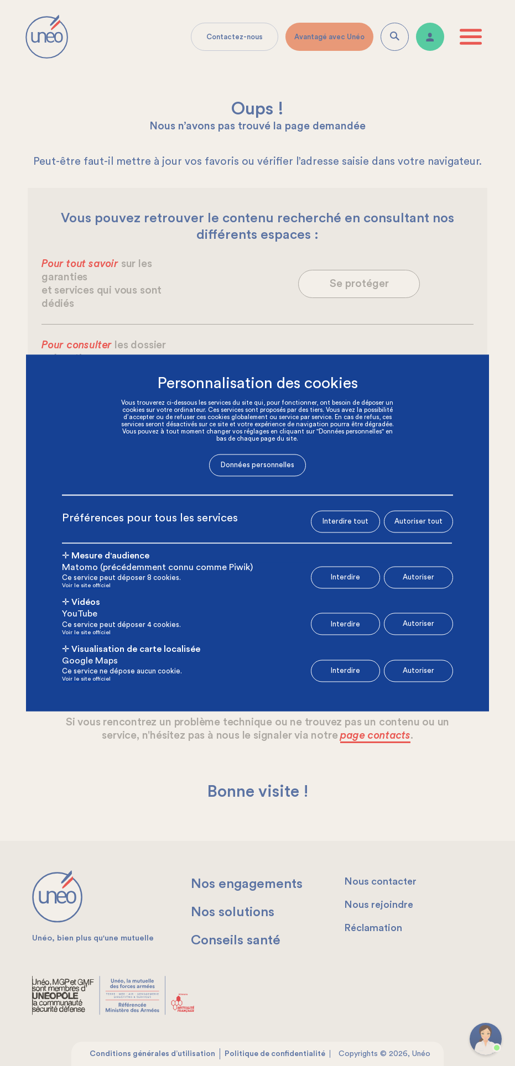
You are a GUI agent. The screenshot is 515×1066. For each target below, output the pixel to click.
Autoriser (418, 577)
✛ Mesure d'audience (105, 555)
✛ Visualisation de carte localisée (131, 649)
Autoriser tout (418, 521)
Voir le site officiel (86, 586)
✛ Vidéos (81, 602)
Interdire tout (345, 521)
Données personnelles (257, 464)
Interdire (345, 577)
